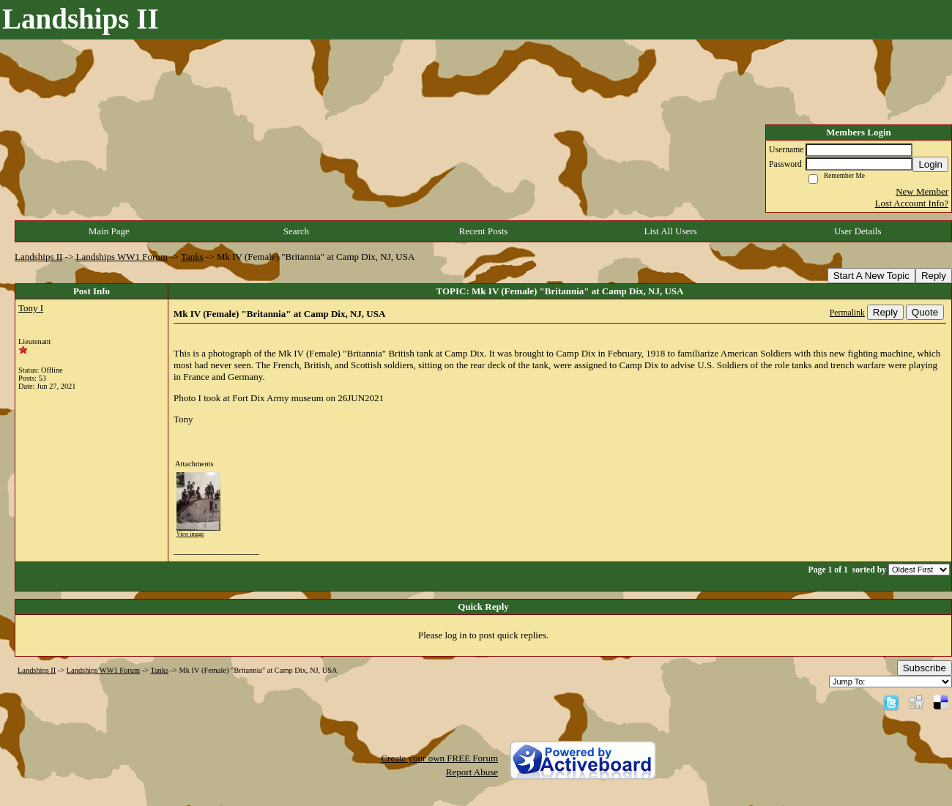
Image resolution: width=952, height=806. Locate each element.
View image (190, 534)
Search (296, 230)
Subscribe (924, 668)
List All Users (670, 230)
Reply (933, 275)
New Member (922, 191)
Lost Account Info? (911, 203)
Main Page (109, 230)
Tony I (30, 307)
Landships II (38, 256)
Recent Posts (483, 230)
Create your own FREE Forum (439, 758)
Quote (925, 312)
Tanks (192, 256)
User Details (858, 230)
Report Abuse (472, 771)
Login (930, 164)
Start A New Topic (871, 275)
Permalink (847, 313)
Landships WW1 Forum (122, 256)
